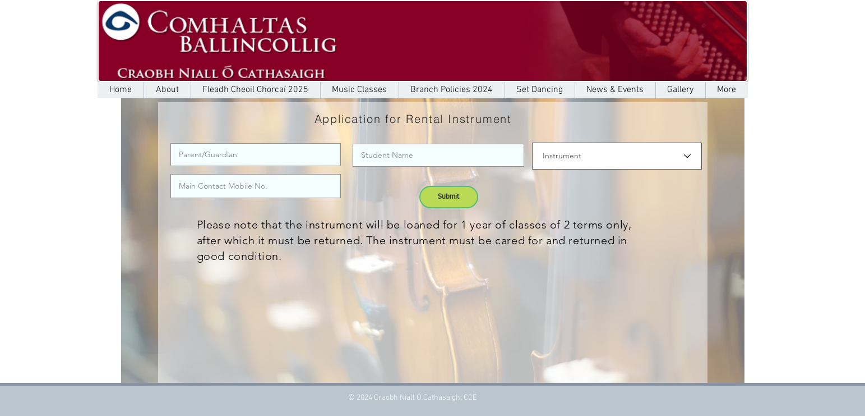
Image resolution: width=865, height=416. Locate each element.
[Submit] (448, 197)
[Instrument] (617, 156)
